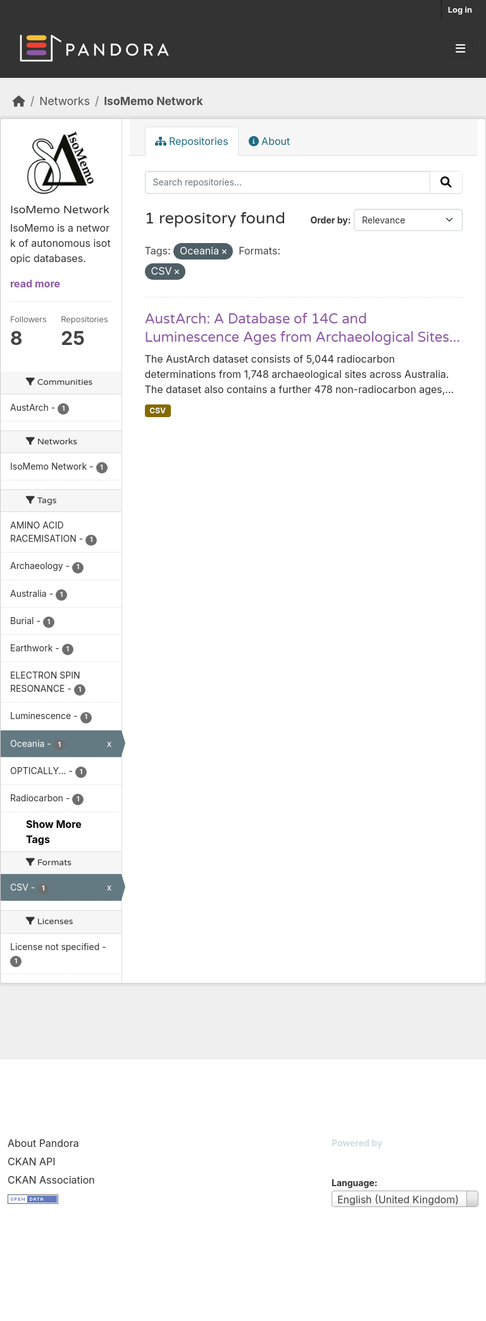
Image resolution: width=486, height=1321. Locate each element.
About (269, 141)
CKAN (353, 1158)
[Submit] (446, 182)
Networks (64, 101)
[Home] (19, 101)
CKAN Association (51, 1180)
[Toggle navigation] (460, 49)
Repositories (191, 141)
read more (35, 283)
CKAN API (32, 1161)
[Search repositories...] (288, 182)
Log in (460, 9)
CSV (157, 410)
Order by (328, 220)
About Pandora (43, 1143)
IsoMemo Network (153, 101)
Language (353, 1182)
